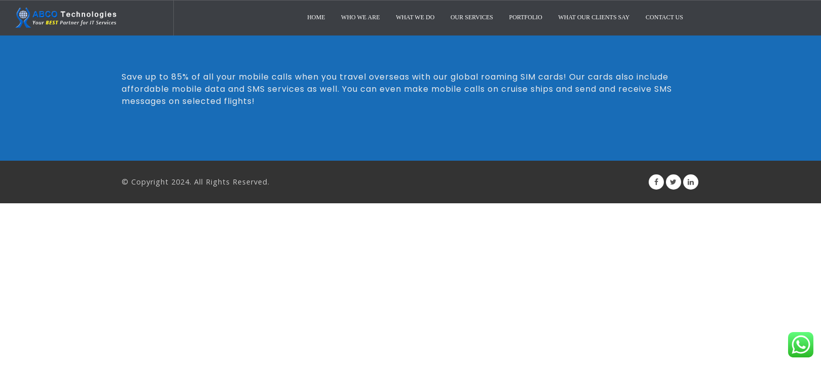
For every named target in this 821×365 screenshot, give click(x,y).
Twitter (673, 182)
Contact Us (664, 17)
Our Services (472, 17)
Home (316, 17)
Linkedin (690, 182)
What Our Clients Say (593, 17)
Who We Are (360, 17)
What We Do (415, 17)
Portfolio (525, 17)
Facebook (656, 182)
